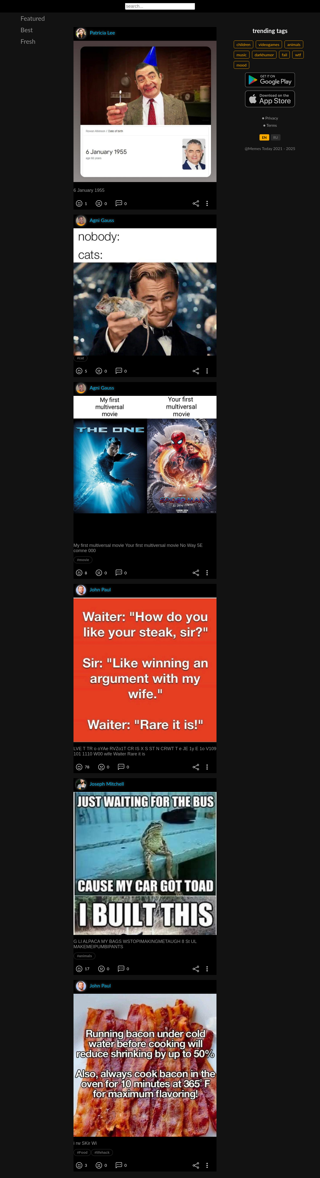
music (241, 54)
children (243, 44)
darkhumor (264, 54)
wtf (298, 54)
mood (241, 65)
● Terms (270, 125)
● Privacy (270, 118)
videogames (268, 44)
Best (26, 30)
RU (275, 137)
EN (264, 137)
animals (293, 44)
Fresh (28, 41)
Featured (32, 18)
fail (284, 54)
